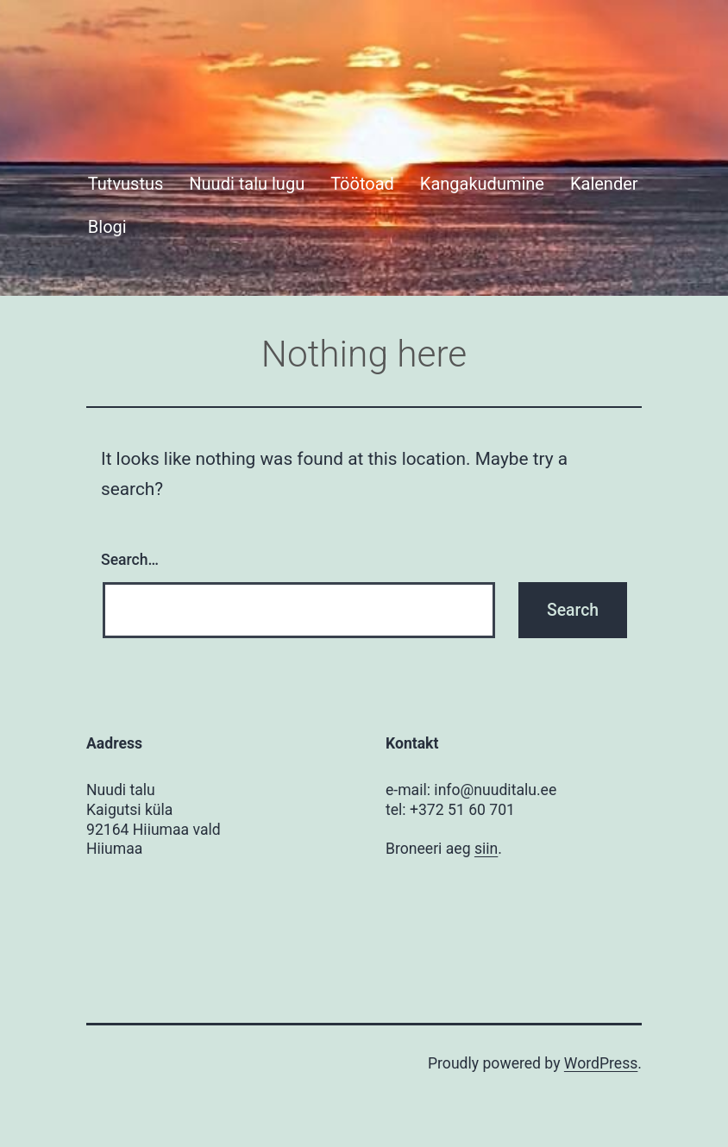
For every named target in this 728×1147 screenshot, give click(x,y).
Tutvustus (126, 183)
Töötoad (362, 183)
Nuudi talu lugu (246, 183)
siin (486, 848)
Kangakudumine (482, 183)
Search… (130, 559)
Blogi (107, 226)
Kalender (604, 183)
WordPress (601, 1063)
